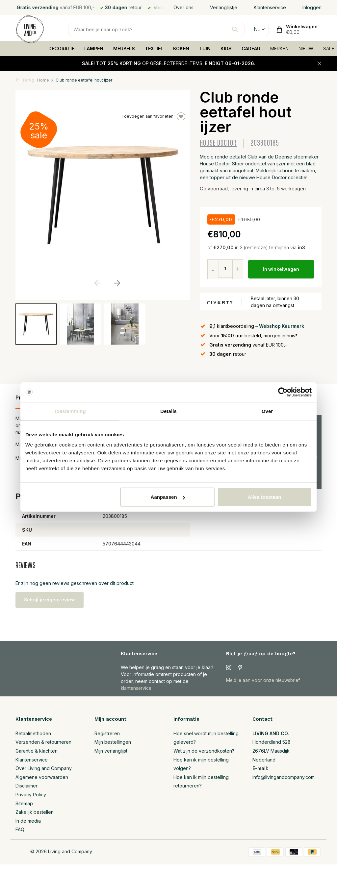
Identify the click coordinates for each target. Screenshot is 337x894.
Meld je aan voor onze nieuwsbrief (264, 680)
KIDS (226, 48)
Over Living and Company (43, 768)
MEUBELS (124, 48)
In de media (28, 821)
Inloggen (312, 7)
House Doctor (218, 143)
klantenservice (137, 688)
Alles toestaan (264, 497)
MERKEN (279, 48)
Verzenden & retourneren (43, 742)
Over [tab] (267, 411)
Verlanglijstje (223, 7)
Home (45, 80)
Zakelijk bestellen (34, 812)
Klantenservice (270, 7)
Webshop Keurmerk (281, 326)
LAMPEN (93, 48)
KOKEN (181, 48)
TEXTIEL (154, 48)
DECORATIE (61, 48)
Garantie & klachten (36, 751)
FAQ (19, 829)
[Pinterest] (240, 668)
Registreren (107, 733)
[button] (117, 283)
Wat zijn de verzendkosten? (203, 751)
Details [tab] (168, 411)
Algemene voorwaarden (41, 777)
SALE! (329, 48)
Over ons (183, 7)
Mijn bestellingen (112, 742)
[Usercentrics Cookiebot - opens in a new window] (283, 392)
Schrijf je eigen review (51, 599)
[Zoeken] (156, 29)
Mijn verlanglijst (110, 751)
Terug (24, 80)
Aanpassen (168, 497)
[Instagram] (228, 668)
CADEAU (251, 48)
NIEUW (305, 48)
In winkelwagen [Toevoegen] (281, 269)
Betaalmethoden (33, 733)
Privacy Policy (30, 794)
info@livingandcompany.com (283, 777)
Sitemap (24, 803)
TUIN (205, 48)
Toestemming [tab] (70, 411)
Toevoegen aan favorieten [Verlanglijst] (153, 116)
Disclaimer (26, 785)
